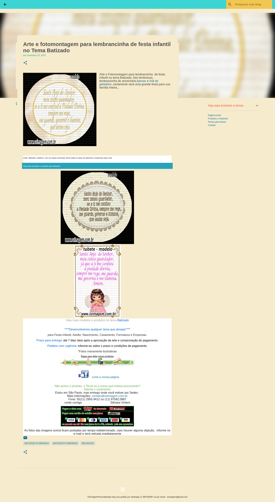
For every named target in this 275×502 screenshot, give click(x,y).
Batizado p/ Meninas (37, 443)
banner (141, 81)
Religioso (88, 443)
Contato (212, 125)
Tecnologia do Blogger (137, 489)
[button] (25, 63)
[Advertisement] (196, 158)
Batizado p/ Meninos (65, 443)
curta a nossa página (105, 377)
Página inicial (214, 115)
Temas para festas (217, 122)
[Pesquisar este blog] (253, 4)
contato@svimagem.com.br (110, 395)
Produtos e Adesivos (218, 118)
